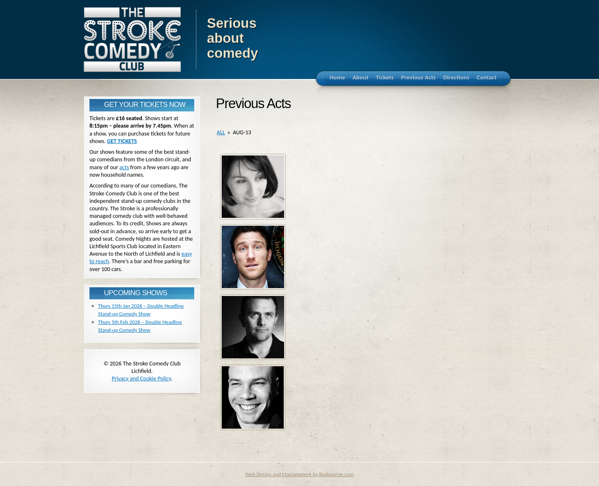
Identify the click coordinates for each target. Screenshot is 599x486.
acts (124, 167)
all (221, 132)
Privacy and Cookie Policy (141, 378)
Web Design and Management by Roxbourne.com (299, 474)
